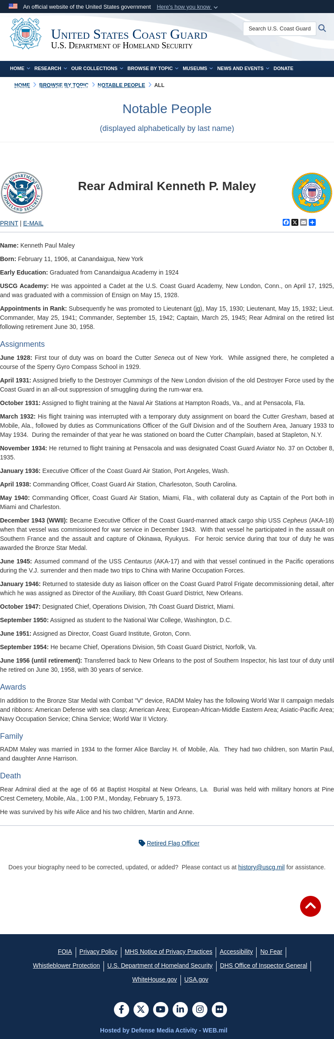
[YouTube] (160, 1010)
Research (50, 68)
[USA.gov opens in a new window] (196, 979)
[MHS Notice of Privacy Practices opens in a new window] (169, 951)
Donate (284, 68)
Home (20, 68)
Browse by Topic (152, 68)
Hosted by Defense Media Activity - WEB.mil (163, 1030)
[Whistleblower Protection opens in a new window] (66, 965)
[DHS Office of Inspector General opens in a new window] (263, 965)
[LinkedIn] (180, 1010)
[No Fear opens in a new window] (271, 951)
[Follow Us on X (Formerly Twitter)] (141, 1010)
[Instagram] (199, 1010)
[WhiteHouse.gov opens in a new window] (154, 979)
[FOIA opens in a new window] (65, 951)
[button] (188, 7)
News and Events (243, 68)
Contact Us (28, 87)
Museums (198, 68)
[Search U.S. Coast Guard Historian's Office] (284, 28)
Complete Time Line (79, 87)
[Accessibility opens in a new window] (236, 951)
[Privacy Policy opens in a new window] (98, 951)
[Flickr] (219, 1010)
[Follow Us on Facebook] (121, 1010)
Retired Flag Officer (166, 843)
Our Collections (97, 68)
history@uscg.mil (261, 867)
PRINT (9, 223)
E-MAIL (33, 223)
